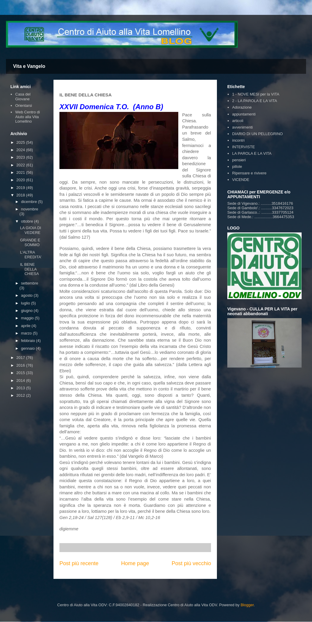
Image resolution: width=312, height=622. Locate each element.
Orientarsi (23, 105)
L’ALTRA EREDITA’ (30, 254)
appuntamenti (244, 114)
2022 (21, 165)
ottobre (27, 221)
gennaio (28, 348)
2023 (21, 157)
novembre (29, 209)
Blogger (247, 605)
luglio (26, 303)
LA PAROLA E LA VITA (251, 153)
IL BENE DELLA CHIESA (29, 269)
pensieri (239, 160)
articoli (237, 120)
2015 (21, 373)
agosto (27, 295)
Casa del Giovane (22, 96)
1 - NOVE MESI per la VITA (255, 94)
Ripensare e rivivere (249, 173)
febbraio (28, 340)
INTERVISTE (243, 147)
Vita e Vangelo (29, 66)
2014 (21, 380)
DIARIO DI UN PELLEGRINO (257, 134)
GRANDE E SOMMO (30, 242)
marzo (27, 333)
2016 (21, 365)
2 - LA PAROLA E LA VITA (254, 101)
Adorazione (242, 107)
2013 (21, 388)
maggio (28, 318)
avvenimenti (242, 127)
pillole (237, 166)
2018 (21, 195)
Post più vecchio (191, 563)
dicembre (29, 201)
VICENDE (240, 179)
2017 (21, 357)
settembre (29, 283)
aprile (26, 325)
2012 (21, 395)
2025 (21, 142)
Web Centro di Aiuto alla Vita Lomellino (27, 117)
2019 (21, 187)
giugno (27, 310)
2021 (21, 172)
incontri (238, 140)
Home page (135, 563)
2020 (21, 180)
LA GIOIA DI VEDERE (30, 230)
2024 (21, 150)
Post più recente (78, 563)
